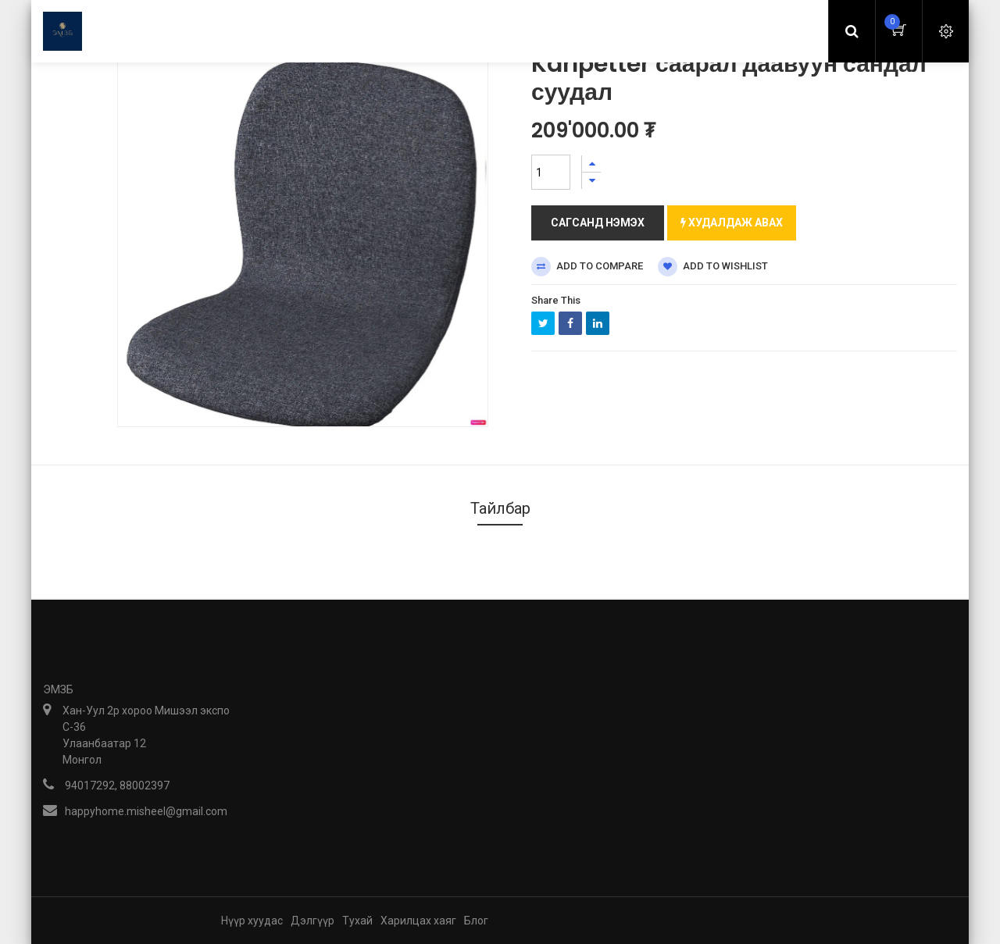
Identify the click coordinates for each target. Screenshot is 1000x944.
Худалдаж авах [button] (731, 222)
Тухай (357, 920)
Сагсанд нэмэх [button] (598, 222)
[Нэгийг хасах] (591, 181)
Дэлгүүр (312, 920)
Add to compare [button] (587, 266)
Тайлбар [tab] (500, 508)
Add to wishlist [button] (713, 266)
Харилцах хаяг (418, 920)
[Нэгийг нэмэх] (591, 163)
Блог (476, 920)
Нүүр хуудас (252, 920)
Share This (555, 300)
